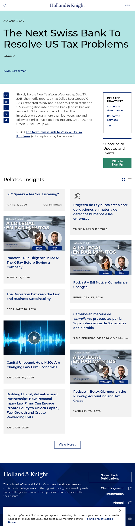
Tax (109, 125)
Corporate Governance (115, 108)
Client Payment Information (112, 491)
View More (66, 444)
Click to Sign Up (117, 163)
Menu (128, 5)
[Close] (120, 517)
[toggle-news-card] (123, 179)
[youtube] (129, 519)
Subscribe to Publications (110, 477)
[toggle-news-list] (129, 179)
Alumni (118, 502)
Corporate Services (113, 118)
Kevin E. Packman (15, 71)
